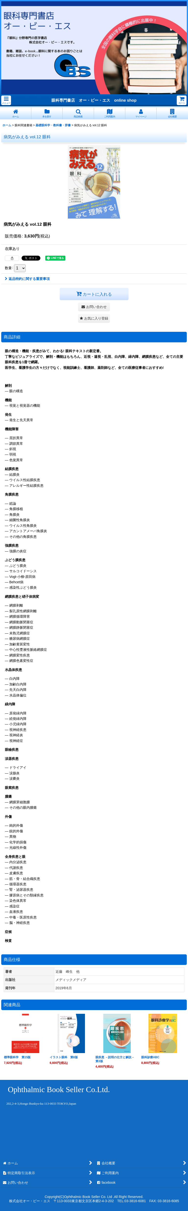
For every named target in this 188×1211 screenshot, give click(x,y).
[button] (6, 100)
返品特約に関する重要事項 (27, 279)
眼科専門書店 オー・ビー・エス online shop (93, 100)
